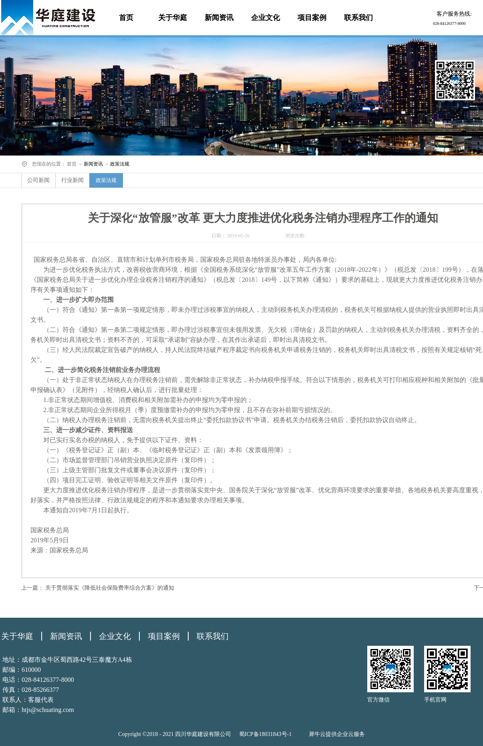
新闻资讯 (93, 164)
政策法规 (119, 164)
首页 (126, 18)
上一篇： (97, 588)
